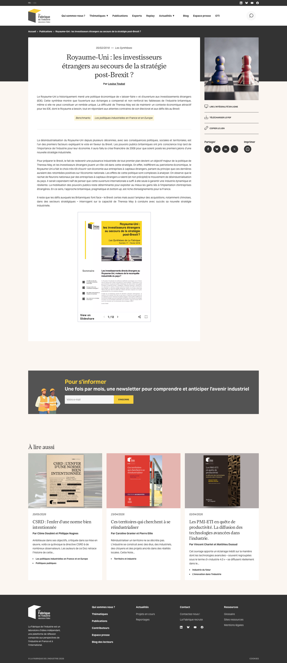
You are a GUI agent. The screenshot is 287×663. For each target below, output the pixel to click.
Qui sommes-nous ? (73, 15)
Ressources (231, 607)
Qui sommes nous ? (103, 607)
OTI (217, 15)
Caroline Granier (126, 533)
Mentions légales (234, 625)
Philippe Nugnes (68, 533)
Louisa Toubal (116, 83)
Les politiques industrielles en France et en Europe (124, 118)
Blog (186, 15)
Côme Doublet (46, 533)
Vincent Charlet (203, 544)
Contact (185, 607)
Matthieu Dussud (227, 544)
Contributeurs (100, 628)
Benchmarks (83, 118)
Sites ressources (233, 619)
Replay (150, 15)
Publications (120, 15)
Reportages (143, 619)
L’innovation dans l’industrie (206, 574)
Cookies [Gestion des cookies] (254, 658)
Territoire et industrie (125, 558)
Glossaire (229, 614)
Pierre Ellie (146, 533)
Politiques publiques (46, 563)
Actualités (165, 15)
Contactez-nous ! (190, 614)
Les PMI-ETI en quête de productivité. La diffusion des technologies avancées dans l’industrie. (216, 530)
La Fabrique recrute (191, 619)
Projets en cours (145, 614)
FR (29, 3)
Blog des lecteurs (102, 642)
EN (34, 3)
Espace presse (202, 15)
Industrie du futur (201, 569)
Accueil (32, 31)
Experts (137, 15)
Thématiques (97, 15)
